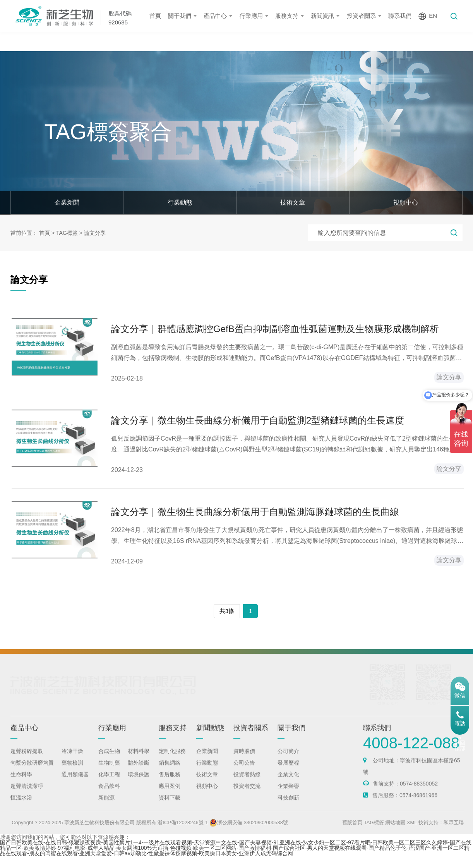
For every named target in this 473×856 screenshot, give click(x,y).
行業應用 (251, 15)
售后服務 (169, 781)
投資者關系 (361, 15)
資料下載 (169, 805)
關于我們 (179, 15)
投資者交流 (246, 793)
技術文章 (292, 202)
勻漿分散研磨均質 (32, 770)
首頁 (155, 15)
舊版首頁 (371, 822)
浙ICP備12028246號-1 (202, 822)
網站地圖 (414, 822)
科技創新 (288, 805)
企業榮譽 (288, 793)
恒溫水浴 (21, 805)
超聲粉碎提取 (26, 758)
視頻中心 (405, 202)
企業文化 (288, 781)
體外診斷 (138, 770)
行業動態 (180, 202)
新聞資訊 (322, 15)
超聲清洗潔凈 (26, 793)
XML (431, 822)
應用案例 (169, 793)
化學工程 (109, 781)
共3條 (226, 611)
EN (433, 15)
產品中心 (215, 15)
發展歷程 (288, 770)
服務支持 (286, 15)
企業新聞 (67, 202)
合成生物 (109, 758)
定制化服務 (172, 758)
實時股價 (244, 758)
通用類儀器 (75, 781)
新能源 (106, 805)
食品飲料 (109, 793)
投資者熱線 (246, 781)
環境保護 (138, 781)
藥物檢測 (72, 770)
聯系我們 (399, 15)
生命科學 (21, 781)
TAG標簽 (67, 233)
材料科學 (138, 758)
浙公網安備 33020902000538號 (267, 822)
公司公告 (244, 770)
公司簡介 (288, 758)
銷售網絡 (169, 770)
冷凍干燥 (72, 758)
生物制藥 (109, 770)
